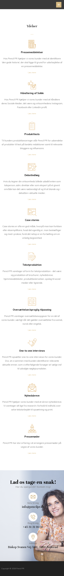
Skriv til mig (33, 503)
